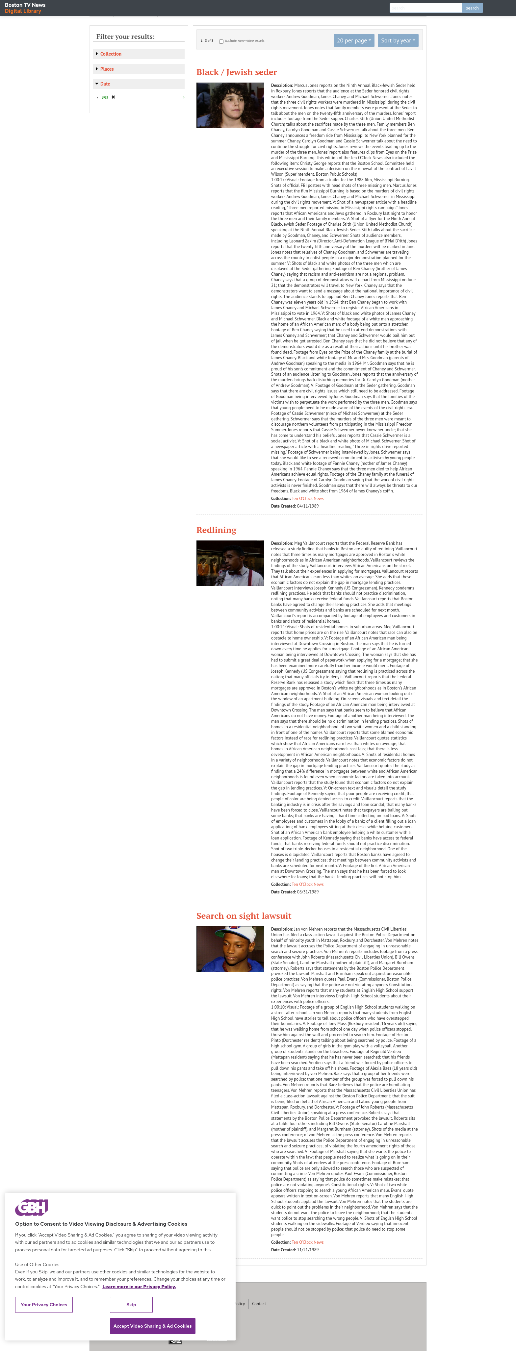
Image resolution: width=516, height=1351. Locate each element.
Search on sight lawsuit (244, 915)
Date (105, 84)
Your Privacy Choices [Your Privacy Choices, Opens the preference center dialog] (44, 1305)
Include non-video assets (245, 40)
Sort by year (396, 40)
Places (107, 69)
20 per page (352, 40)
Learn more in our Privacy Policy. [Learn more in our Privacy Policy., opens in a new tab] (139, 1286)
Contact (259, 1304)
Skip (131, 1305)
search (472, 8)
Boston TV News (25, 7)
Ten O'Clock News (308, 498)
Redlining (216, 529)
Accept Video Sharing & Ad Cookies (153, 1326)
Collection (110, 54)
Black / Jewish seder (236, 71)
